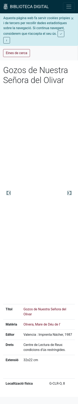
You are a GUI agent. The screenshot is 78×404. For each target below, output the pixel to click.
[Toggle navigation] (69, 6)
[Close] (72, 19)
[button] (8, 193)
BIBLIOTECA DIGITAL (26, 7)
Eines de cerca (16, 53)
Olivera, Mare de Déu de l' (42, 324)
